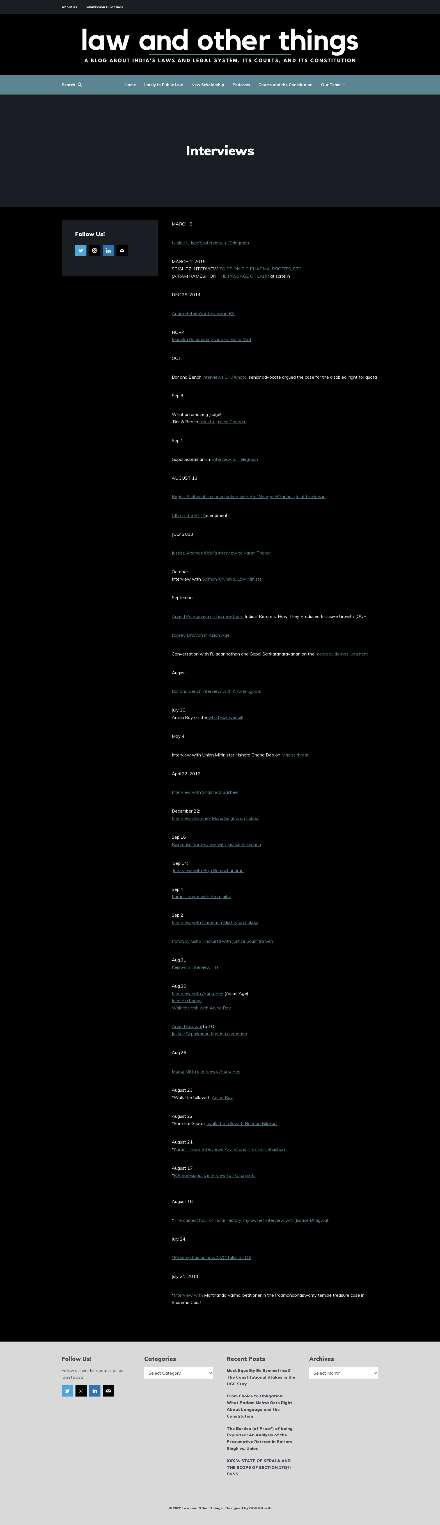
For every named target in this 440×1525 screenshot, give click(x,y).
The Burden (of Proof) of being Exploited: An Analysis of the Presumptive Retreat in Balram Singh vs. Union (260, 1438)
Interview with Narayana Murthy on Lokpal (215, 922)
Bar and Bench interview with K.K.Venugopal (216, 691)
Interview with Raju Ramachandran (208, 870)
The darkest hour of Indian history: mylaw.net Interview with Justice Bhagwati (251, 1220)
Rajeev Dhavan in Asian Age (201, 635)
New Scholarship (207, 84)
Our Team (330, 84)
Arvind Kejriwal (187, 1026)
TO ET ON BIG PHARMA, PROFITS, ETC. (260, 269)
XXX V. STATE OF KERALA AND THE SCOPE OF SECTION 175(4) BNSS (259, 1467)
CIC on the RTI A (189, 515)
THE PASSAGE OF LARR (243, 276)
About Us (69, 7)
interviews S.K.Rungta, (225, 377)
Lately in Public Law (163, 84)
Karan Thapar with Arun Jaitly (201, 896)
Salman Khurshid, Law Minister (232, 579)
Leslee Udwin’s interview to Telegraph (210, 242)
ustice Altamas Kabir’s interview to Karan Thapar (222, 553)
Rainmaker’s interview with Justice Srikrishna (216, 844)
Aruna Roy (222, 1097)
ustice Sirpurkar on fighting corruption (210, 1033)
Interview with (189, 1295)
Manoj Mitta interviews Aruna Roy (206, 1071)
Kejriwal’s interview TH (195, 967)
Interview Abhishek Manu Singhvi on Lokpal (215, 818)
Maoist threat (294, 755)
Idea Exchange (187, 1000)
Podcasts (241, 84)
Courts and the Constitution (285, 84)
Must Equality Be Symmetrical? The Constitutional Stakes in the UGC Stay (261, 1377)
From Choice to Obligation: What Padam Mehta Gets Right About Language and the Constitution (259, 1405)
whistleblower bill (225, 717)
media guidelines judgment (342, 654)
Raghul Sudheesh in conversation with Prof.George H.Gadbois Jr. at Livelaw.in (249, 496)
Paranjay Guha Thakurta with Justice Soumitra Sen (222, 941)
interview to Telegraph (234, 459)
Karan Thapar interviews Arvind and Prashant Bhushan (229, 1149)
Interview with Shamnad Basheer (205, 792)
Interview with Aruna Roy (197, 993)
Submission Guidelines (104, 7)
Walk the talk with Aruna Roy (202, 1008)
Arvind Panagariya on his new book (207, 616)
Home (130, 84)
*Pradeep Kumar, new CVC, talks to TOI (211, 1257)
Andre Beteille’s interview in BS (203, 313)
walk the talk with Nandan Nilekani (242, 1123)
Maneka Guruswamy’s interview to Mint (211, 339)
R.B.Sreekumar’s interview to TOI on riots (215, 1175)
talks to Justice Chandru (222, 421)
